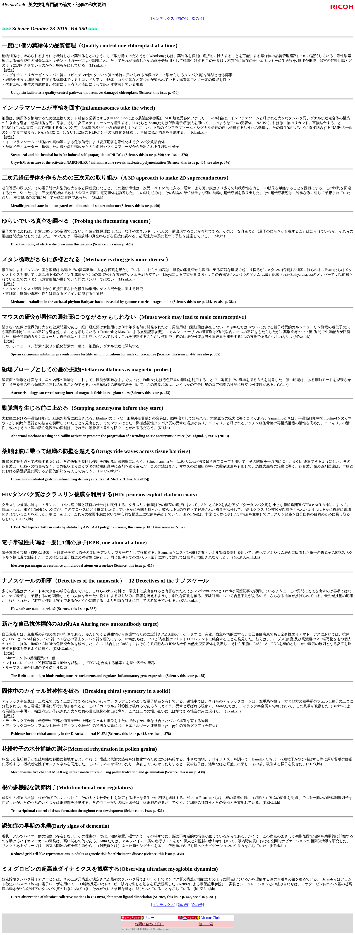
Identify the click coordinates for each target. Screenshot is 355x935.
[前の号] (183, 18)
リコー (138, 918)
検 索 (206, 924)
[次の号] (197, 18)
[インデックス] (163, 18)
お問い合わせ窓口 (149, 924)
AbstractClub (199, 918)
